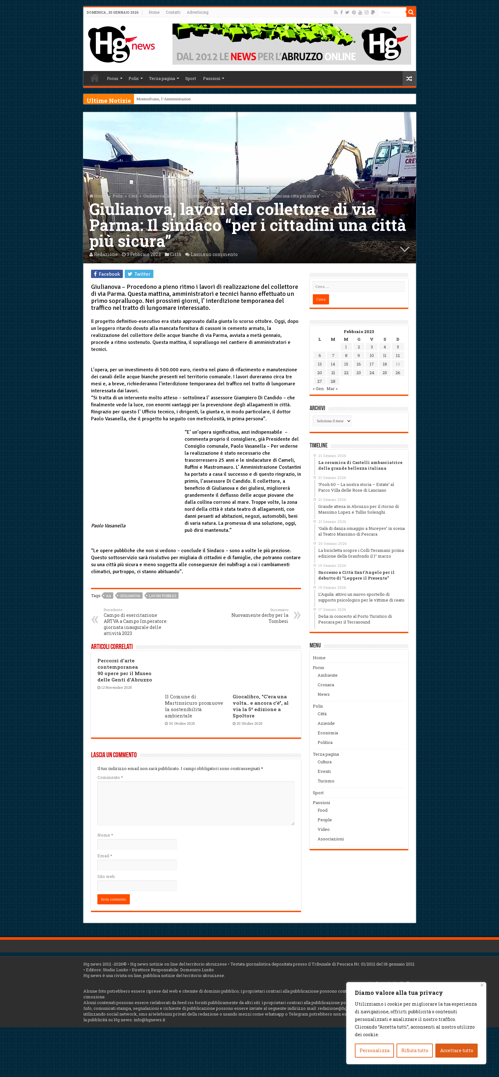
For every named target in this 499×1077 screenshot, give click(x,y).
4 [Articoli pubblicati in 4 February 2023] (384, 347)
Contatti (173, 12)
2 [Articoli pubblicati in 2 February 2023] (359, 347)
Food (322, 810)
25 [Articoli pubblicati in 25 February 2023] (385, 372)
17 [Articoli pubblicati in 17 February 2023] (372, 364)
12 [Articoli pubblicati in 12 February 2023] (398, 355)
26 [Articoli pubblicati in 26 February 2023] (398, 372)
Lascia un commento (214, 254)
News (324, 694)
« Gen (318, 388)
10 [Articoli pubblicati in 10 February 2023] (372, 355)
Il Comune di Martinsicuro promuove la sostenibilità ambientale (194, 706)
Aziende (326, 723)
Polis (134, 78)
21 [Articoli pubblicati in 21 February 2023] (333, 372)
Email (104, 856)
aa (108, 595)
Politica (325, 742)
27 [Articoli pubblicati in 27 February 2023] (319, 381)
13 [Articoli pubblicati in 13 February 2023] (320, 364)
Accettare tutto (456, 1050)
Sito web (106, 876)
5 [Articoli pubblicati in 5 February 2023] (398, 347)
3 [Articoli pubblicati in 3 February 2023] (372, 347)
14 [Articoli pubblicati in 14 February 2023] (333, 364)
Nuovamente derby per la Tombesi (255, 615)
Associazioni (331, 839)
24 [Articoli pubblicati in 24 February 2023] (371, 372)
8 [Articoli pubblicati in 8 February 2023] (346, 355)
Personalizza (375, 1050)
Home (154, 12)
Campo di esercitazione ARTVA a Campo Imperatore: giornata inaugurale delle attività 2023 (136, 621)
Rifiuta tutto (414, 1050)
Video (324, 829)
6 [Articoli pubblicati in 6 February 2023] (320, 355)
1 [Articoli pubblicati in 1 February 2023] (346, 347)
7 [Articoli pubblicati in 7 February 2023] (333, 355)
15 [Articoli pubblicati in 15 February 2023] (346, 364)
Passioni (211, 78)
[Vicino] (482, 985)
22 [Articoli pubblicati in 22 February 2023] (346, 372)
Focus (112, 78)
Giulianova (130, 595)
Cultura (325, 762)
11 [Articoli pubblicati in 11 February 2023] (384, 355)
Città (133, 196)
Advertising (197, 12)
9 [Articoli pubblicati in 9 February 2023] (358, 355)
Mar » (332, 388)
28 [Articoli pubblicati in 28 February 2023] (333, 381)
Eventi (324, 771)
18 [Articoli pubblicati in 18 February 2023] (385, 364)
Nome (105, 835)
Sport (190, 78)
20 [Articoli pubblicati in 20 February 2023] (319, 372)
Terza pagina (162, 78)
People (325, 820)
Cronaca (326, 685)
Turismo (326, 781)
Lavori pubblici (162, 595)
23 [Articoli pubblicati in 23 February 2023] (358, 372)
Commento (110, 777)
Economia (328, 733)
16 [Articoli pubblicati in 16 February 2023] (359, 364)
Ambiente (328, 675)
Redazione (106, 254)
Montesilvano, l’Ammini (157, 98)
